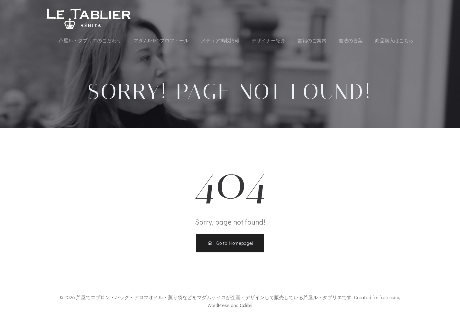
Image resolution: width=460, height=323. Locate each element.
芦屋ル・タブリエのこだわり (90, 40)
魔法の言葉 (351, 40)
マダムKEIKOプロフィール (161, 40)
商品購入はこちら (394, 40)
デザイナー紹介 (268, 40)
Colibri (246, 305)
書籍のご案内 (312, 40)
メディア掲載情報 (220, 40)
